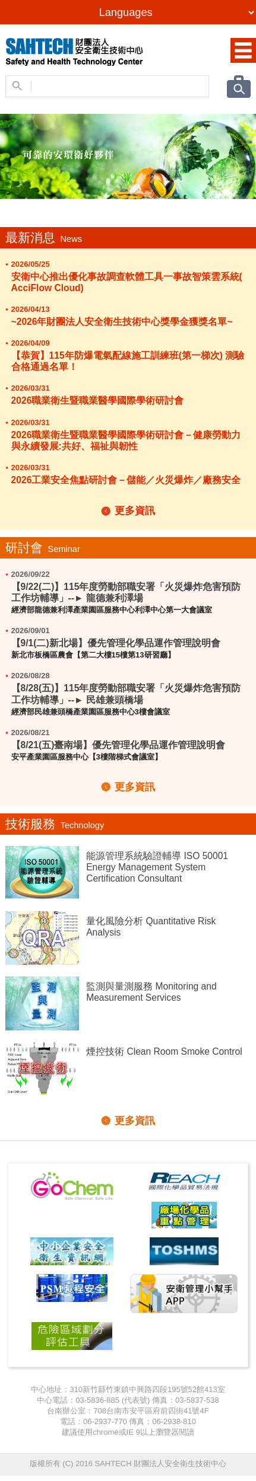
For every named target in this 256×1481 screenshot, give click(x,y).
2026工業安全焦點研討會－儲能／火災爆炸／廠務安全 (126, 480)
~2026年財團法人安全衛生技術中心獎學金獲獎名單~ (122, 322)
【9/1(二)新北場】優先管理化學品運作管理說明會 (115, 643)
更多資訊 (135, 510)
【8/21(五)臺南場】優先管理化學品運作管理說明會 (118, 745)
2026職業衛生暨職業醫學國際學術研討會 (97, 400)
